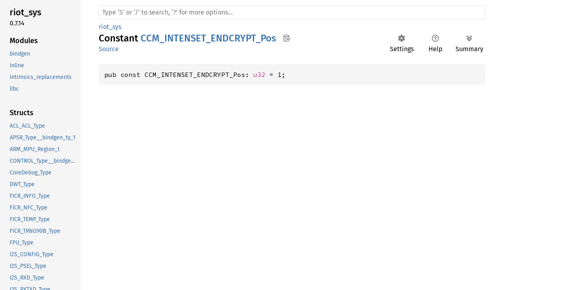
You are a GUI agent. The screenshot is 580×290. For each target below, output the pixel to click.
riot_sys (110, 27)
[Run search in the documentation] (292, 12)
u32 (259, 74)
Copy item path (286, 38)
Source (109, 49)
